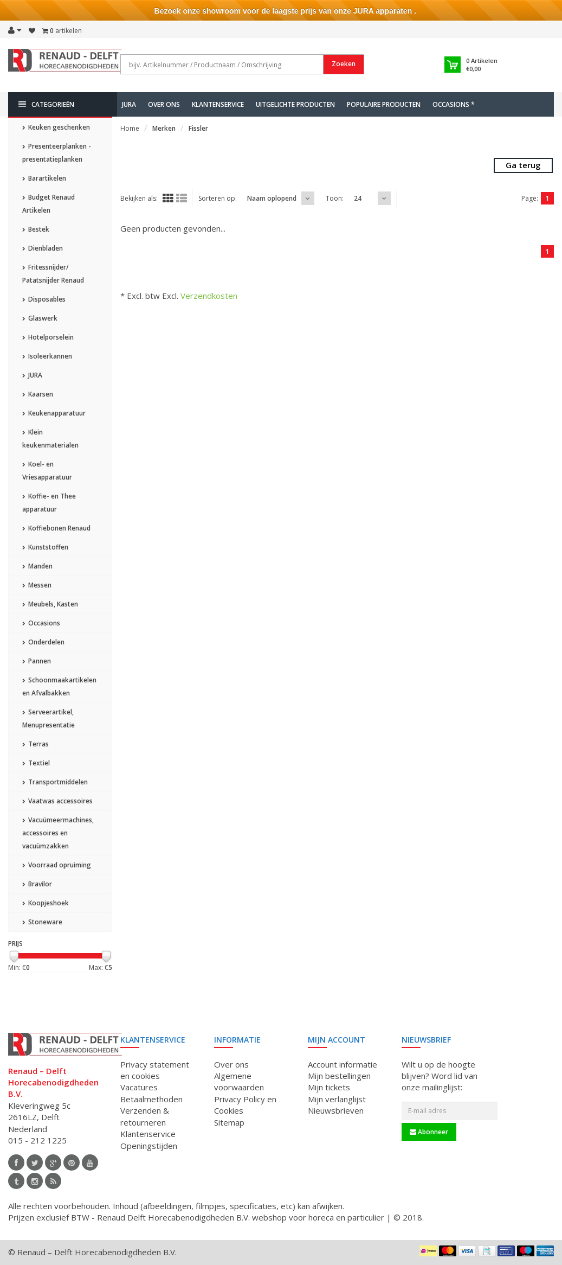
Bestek (35, 229)
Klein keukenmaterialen (50, 438)
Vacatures (139, 1087)
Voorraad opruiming (56, 865)
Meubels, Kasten (50, 604)
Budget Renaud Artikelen (48, 204)
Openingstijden (148, 1145)
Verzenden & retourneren (144, 1116)
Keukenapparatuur (54, 413)
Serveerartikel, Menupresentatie (48, 718)
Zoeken (344, 63)
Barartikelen (44, 178)
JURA (129, 104)
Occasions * (453, 104)
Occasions (41, 623)
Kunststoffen (45, 547)
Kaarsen (37, 394)
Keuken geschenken (56, 127)
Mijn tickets (329, 1087)
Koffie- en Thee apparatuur (49, 502)
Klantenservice (218, 104)
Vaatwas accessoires (57, 801)
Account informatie (342, 1064)
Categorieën (46, 104)
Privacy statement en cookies (154, 1070)
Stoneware (42, 922)
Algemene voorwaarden (239, 1081)
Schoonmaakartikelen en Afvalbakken (59, 686)
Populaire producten (384, 104)
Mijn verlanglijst (337, 1099)
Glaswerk (39, 318)
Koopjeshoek (45, 903)
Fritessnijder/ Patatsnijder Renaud (53, 274)
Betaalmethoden (151, 1099)
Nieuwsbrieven (336, 1110)
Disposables (44, 299)
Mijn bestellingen (339, 1075)
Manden (37, 566)
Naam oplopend (271, 198)
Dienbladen (42, 248)
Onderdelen (43, 642)
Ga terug (523, 164)
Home (129, 128)
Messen (36, 585)
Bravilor (37, 884)
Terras (35, 744)
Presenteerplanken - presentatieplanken (56, 153)
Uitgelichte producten (295, 104)
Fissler (198, 128)
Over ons (164, 104)
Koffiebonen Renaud (56, 528)
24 (357, 198)
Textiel (36, 763)
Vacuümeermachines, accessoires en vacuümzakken (58, 833)
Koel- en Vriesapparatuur (47, 470)
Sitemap (229, 1122)
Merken (164, 128)
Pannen (36, 661)
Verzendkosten (208, 295)
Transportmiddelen (55, 782)
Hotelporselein (48, 337)
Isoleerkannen (47, 356)
